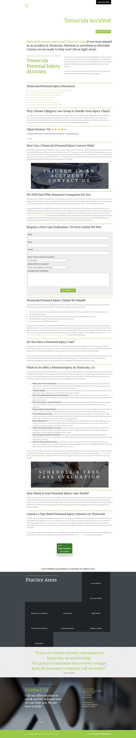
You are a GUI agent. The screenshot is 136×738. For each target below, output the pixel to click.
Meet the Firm (36, 5)
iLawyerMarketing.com (99, 734)
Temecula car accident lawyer (36, 215)
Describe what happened (38, 271)
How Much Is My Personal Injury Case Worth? (44, 102)
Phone (30, 249)
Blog (103, 5)
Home (27, 5)
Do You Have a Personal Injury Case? (41, 97)
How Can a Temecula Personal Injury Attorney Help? (46, 93)
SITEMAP (55, 734)
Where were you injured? (38, 264)
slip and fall (102, 453)
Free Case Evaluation (103, 31)
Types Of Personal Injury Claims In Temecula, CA (45, 95)
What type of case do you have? (41, 257)
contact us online (80, 535)
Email (30, 242)
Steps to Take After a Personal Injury (41, 100)
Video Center (94, 5)
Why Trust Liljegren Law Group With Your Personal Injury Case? (50, 90)
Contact (28, 8)
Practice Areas (49, 5)
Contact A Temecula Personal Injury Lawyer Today (45, 104)
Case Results (83, 5)
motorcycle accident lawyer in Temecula (54, 335)
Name (30, 234)
